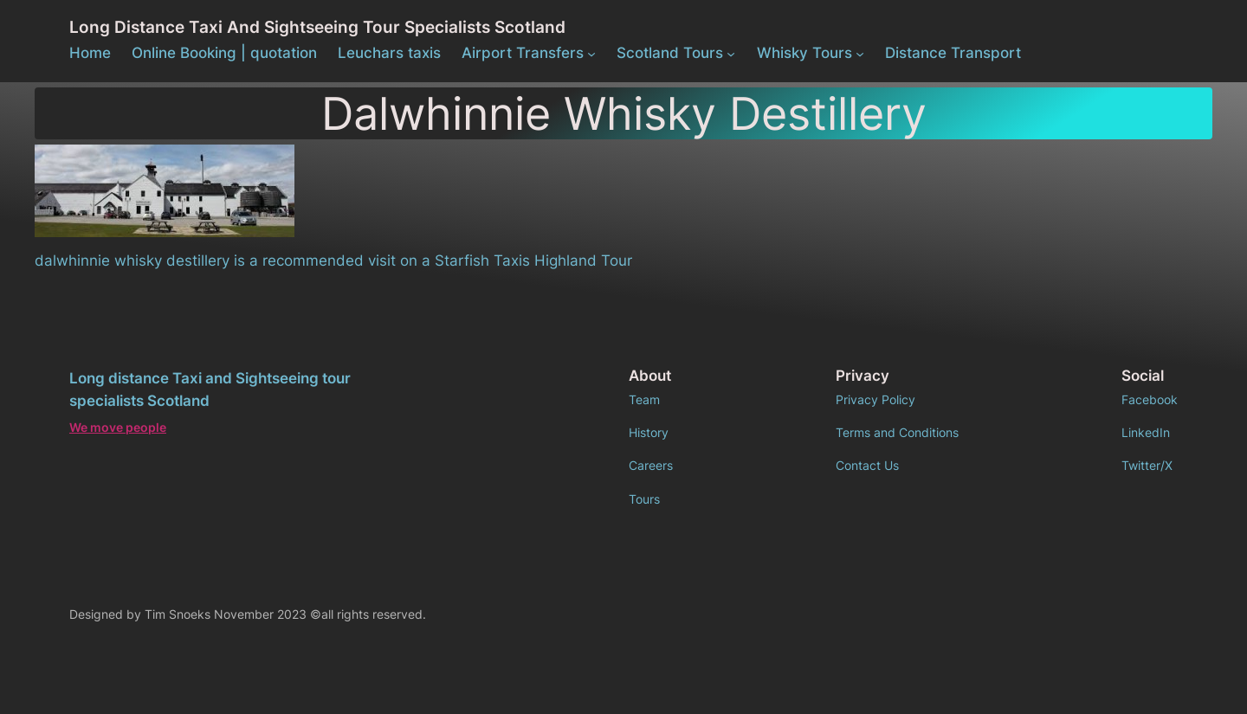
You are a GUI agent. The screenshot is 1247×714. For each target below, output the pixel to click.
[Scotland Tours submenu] (731, 52)
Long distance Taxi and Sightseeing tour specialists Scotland (317, 26)
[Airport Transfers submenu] (591, 52)
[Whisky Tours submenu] (860, 52)
